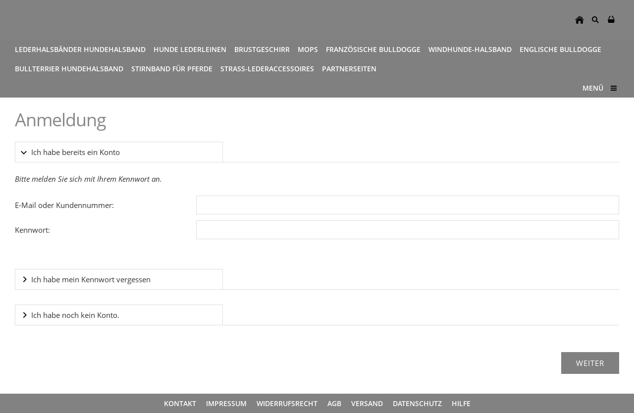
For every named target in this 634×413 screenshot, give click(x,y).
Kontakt (180, 403)
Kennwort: (32, 230)
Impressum (226, 403)
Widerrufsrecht (287, 403)
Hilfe (461, 403)
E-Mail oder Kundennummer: (64, 205)
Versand (367, 403)
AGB (334, 403)
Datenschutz (417, 403)
